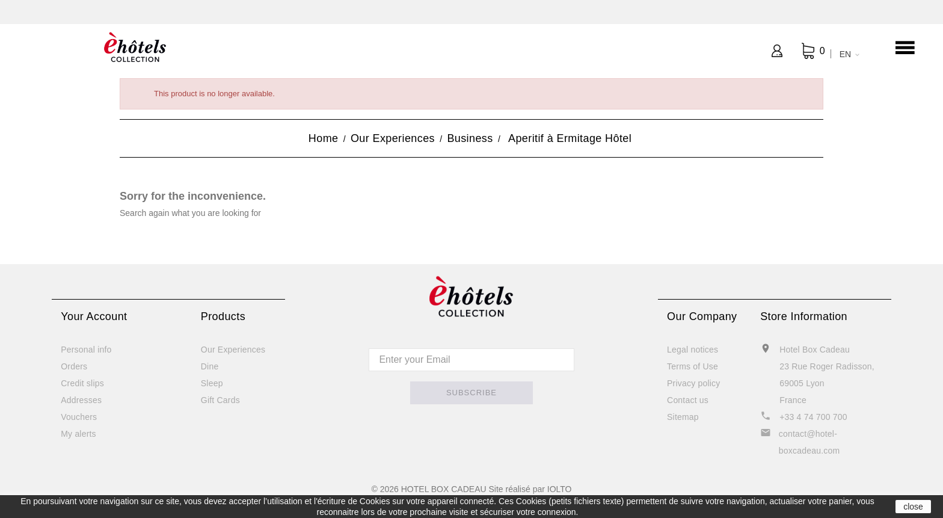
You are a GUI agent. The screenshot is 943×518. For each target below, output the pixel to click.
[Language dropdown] (847, 54)
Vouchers (79, 417)
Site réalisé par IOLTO (529, 489)
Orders (74, 366)
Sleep (212, 383)
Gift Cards (220, 400)
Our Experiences (233, 349)
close (913, 506)
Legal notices (692, 349)
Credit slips (82, 383)
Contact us (687, 400)
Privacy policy (693, 383)
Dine (210, 366)
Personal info (86, 349)
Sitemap (683, 417)
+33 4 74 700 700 (813, 417)
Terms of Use (692, 366)
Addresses (81, 400)
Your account (94, 316)
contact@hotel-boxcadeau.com (809, 442)
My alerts (78, 434)
